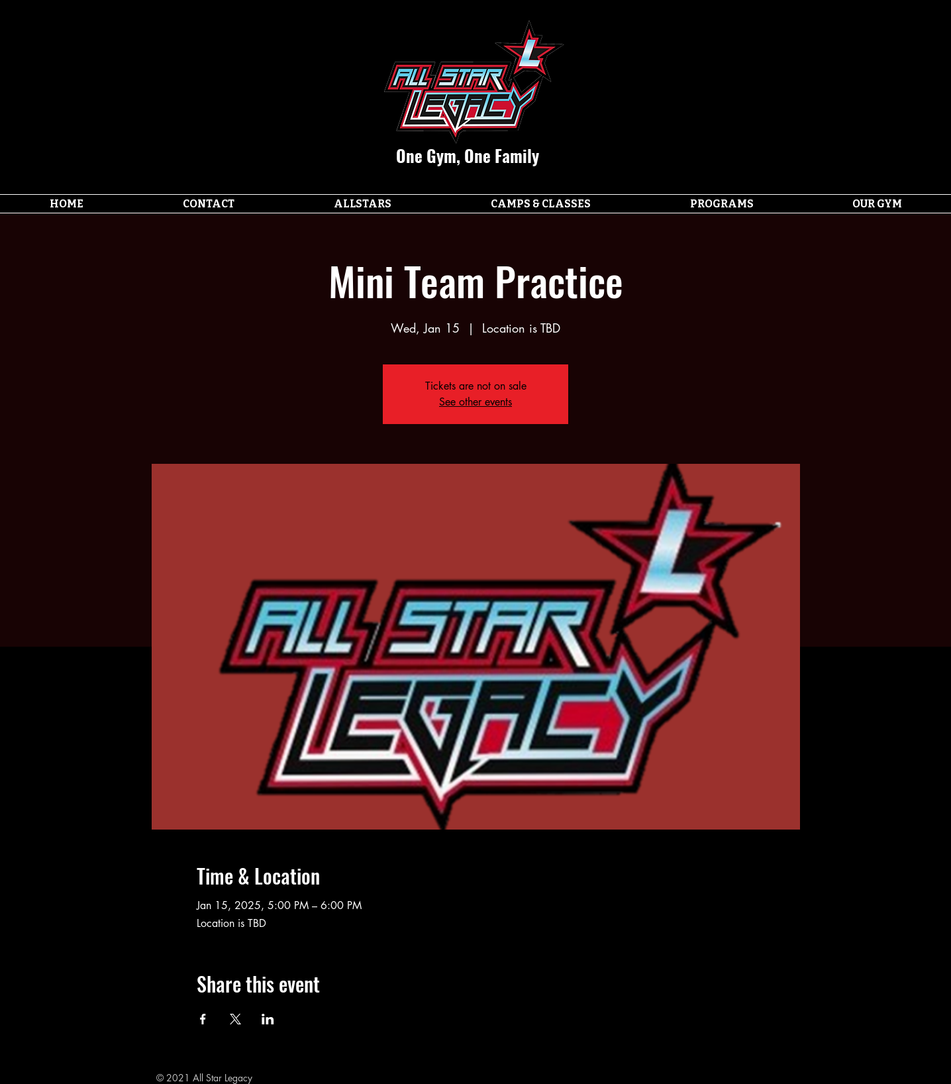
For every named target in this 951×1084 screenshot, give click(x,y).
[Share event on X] (235, 1019)
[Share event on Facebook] (203, 1019)
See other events (475, 402)
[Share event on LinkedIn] (268, 1019)
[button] (362, 204)
